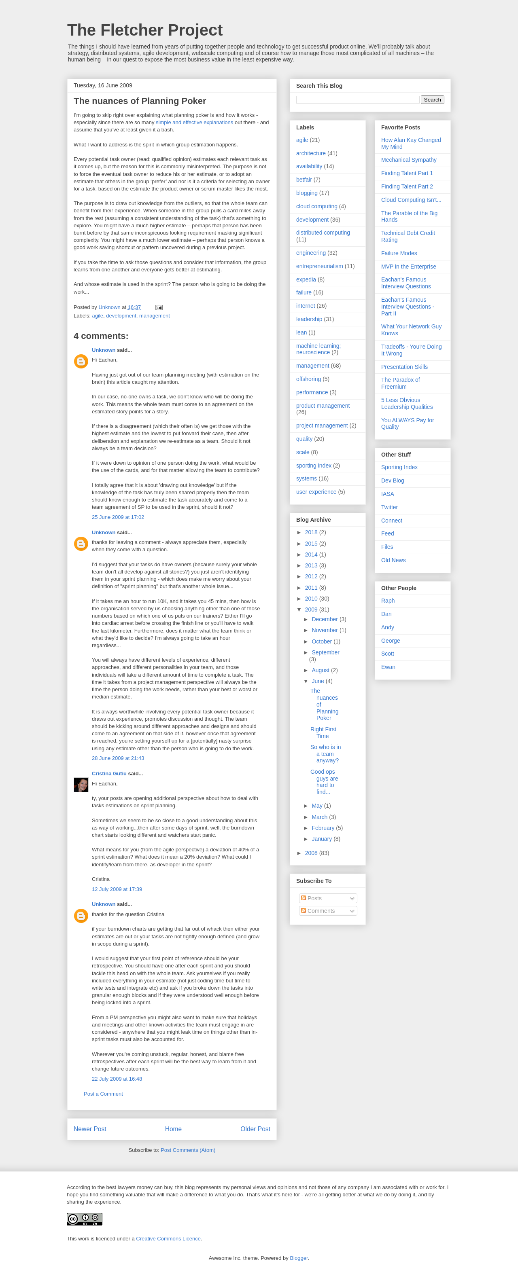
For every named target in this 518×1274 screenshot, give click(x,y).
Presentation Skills (404, 367)
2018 (312, 532)
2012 (312, 576)
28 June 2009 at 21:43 (118, 758)
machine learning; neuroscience (318, 349)
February (324, 828)
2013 (312, 565)
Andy (387, 627)
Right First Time (323, 732)
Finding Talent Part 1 (407, 173)
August (321, 670)
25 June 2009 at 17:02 (118, 517)
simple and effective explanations (194, 122)
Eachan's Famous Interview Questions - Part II (408, 306)
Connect (391, 520)
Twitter (389, 507)
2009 (312, 609)
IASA (387, 494)
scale (303, 452)
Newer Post (90, 1129)
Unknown (104, 350)
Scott (387, 653)
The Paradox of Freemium (400, 383)
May (318, 805)
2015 (312, 543)
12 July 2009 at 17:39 (117, 889)
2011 (312, 587)
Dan (386, 614)
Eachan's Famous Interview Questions (406, 283)
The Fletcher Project (145, 30)
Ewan (388, 667)
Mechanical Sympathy (409, 160)
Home (173, 1129)
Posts (311, 898)
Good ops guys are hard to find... (324, 781)
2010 (312, 598)
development (121, 316)
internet (305, 306)
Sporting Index (399, 467)
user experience (316, 492)
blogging (307, 193)
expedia (306, 279)
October (322, 641)
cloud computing (317, 206)
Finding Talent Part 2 (407, 186)
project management (322, 425)
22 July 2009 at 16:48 (117, 1079)
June (318, 681)
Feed (387, 533)
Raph (388, 600)
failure (304, 292)
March (320, 817)
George (390, 640)
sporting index (313, 465)
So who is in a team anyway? (325, 754)
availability (309, 166)
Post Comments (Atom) (188, 1150)
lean (301, 332)
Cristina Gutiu (109, 773)
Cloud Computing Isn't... (411, 200)
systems (306, 478)
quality (304, 439)
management (154, 316)
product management (323, 405)
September (325, 652)
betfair (304, 179)
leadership (309, 319)
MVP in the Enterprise (408, 266)
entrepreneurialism (319, 266)
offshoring (308, 379)
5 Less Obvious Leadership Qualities (407, 403)
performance (312, 392)
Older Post (255, 1129)
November (325, 630)
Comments (318, 911)
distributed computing (323, 232)
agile (97, 316)
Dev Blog (392, 480)
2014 (312, 554)
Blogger (299, 1258)
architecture (311, 153)
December (325, 619)
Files (387, 547)
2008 (312, 853)
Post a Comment (103, 1094)
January (322, 839)
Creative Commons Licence (168, 1239)
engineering (311, 253)
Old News (393, 560)
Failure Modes (399, 253)
